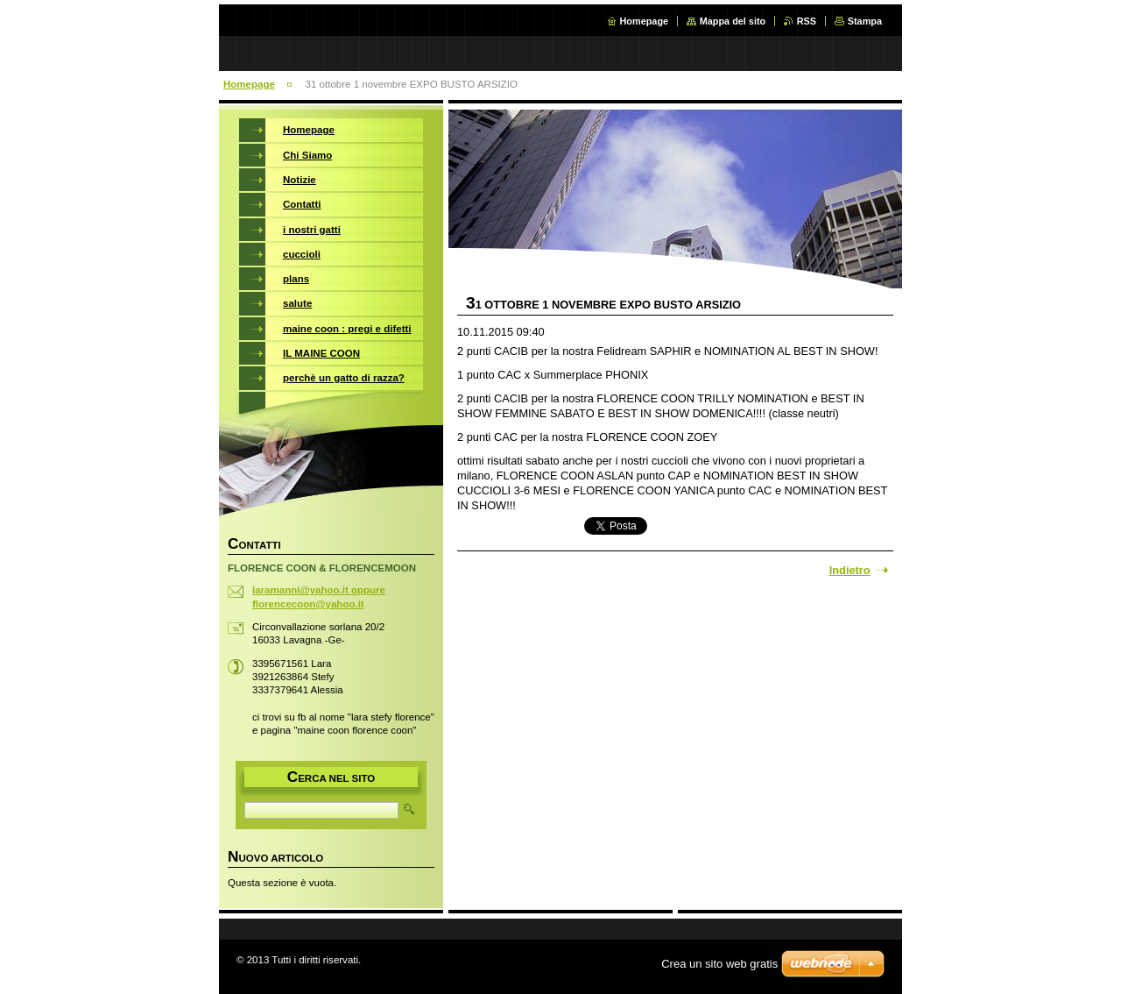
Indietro (850, 570)
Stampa (865, 21)
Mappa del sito (733, 21)
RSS (806, 21)
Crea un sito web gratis (719, 963)
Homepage (644, 21)
